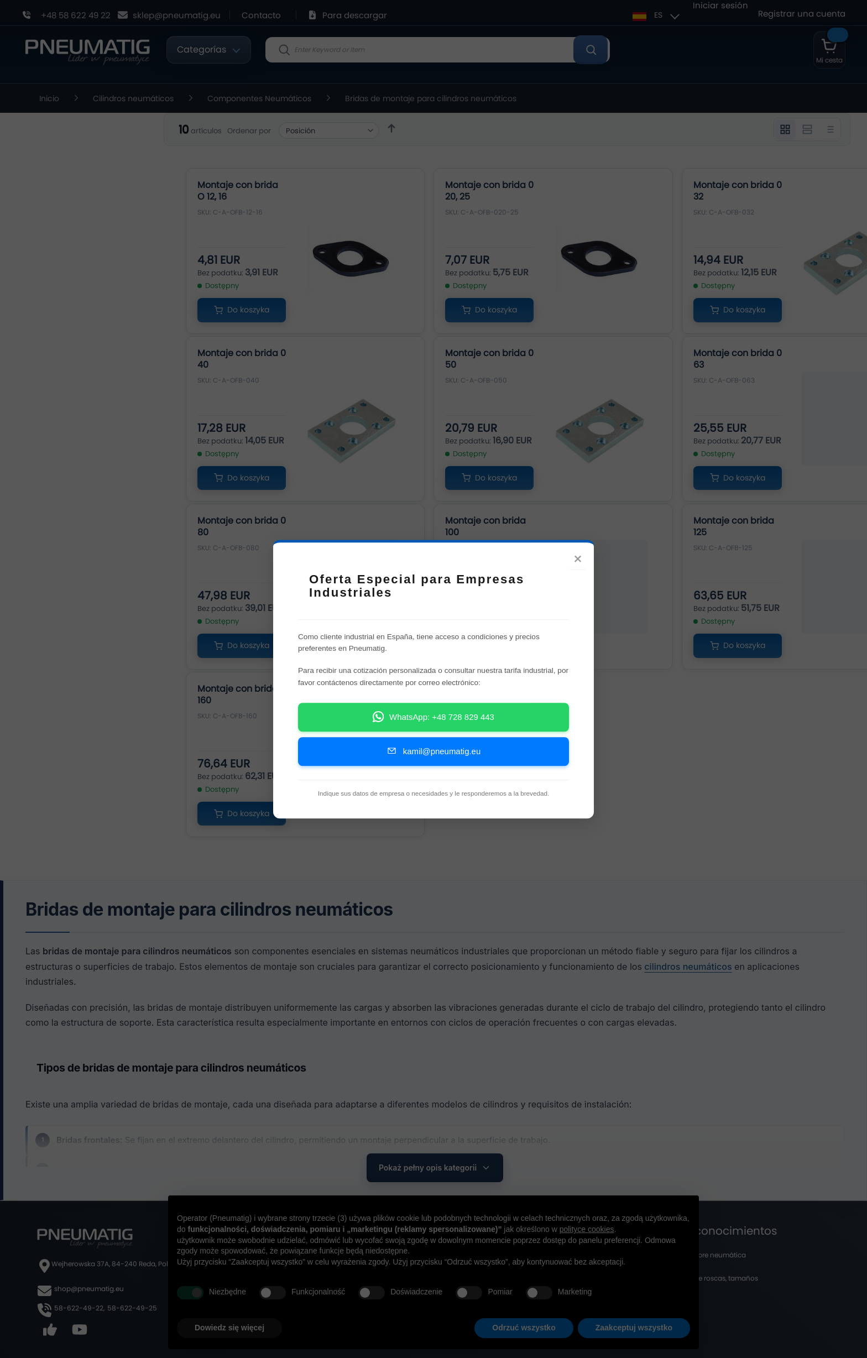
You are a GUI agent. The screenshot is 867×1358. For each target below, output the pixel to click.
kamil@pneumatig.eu (433, 754)
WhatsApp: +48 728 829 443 (433, 719)
